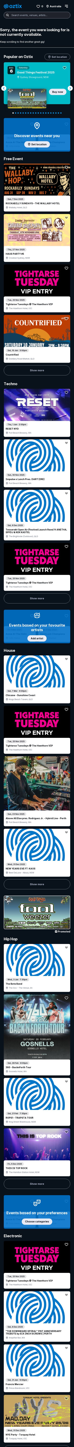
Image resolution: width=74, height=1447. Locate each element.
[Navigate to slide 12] (41, 113)
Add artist (37, 395)
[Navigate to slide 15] (48, 113)
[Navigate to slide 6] (25, 113)
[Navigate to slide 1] (13, 113)
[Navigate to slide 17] (53, 113)
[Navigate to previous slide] (3, 88)
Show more (20, 254)
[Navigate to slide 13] (43, 113)
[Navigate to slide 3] (18, 113)
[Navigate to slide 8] (30, 113)
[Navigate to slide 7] (28, 113)
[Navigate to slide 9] (33, 113)
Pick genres (37, 936)
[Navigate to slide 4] (20, 113)
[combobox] (37, 15)
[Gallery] (37, 88)
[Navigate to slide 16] (51, 113)
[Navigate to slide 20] (61, 113)
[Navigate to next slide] (70, 88)
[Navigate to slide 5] (23, 113)
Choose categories (37, 677)
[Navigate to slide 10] (35, 113)
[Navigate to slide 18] (56, 113)
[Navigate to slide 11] (38, 113)
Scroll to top (37, 1425)
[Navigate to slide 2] (15, 113)
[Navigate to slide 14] (46, 113)
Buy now (57, 91)
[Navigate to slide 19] (58, 113)
